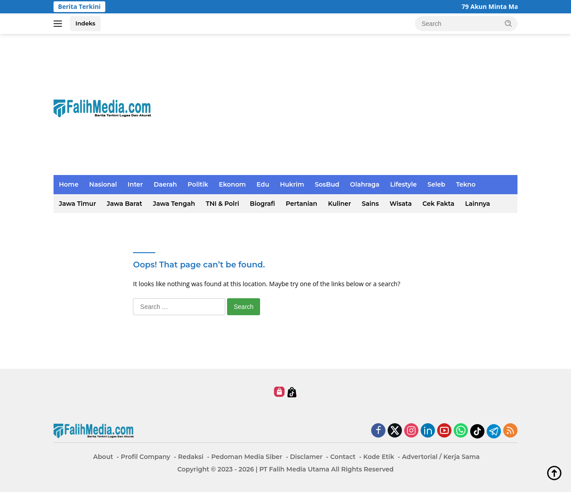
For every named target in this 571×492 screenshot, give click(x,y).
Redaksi (190, 457)
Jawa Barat (124, 204)
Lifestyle (403, 184)
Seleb (436, 184)
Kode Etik (378, 457)
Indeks (85, 23)
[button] (508, 23)
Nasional (103, 184)
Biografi (262, 204)
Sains (370, 204)
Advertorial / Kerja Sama (441, 457)
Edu (263, 184)
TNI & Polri (222, 204)
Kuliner (339, 204)
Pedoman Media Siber (246, 457)
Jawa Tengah (174, 204)
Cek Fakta (438, 204)
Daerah (165, 184)
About (103, 457)
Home (69, 184)
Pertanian (301, 204)
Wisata (400, 204)
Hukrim (292, 184)
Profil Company (145, 457)
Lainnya (477, 204)
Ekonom (232, 184)
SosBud (327, 184)
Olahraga (365, 184)
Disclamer (306, 457)
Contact (343, 457)
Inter (135, 184)
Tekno (466, 184)
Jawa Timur (77, 204)
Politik (198, 184)
